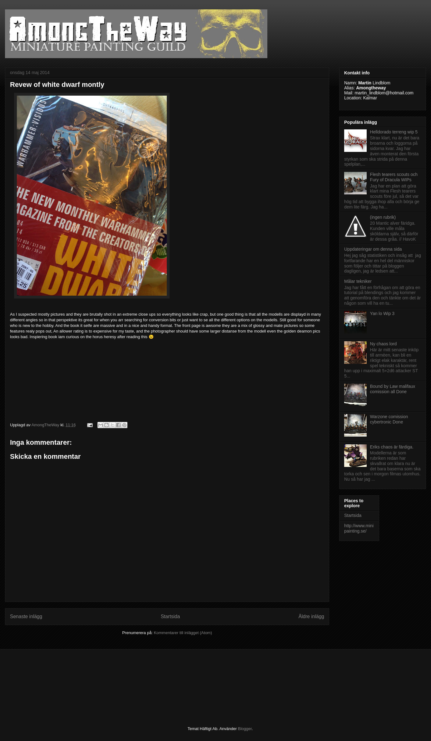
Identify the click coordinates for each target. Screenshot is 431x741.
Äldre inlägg (311, 616)
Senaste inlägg (26, 616)
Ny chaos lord (383, 343)
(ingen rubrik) (383, 217)
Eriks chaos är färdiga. (392, 446)
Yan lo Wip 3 (382, 313)
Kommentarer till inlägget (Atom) (183, 632)
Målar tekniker (358, 281)
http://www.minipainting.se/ (359, 528)
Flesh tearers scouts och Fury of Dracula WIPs (394, 177)
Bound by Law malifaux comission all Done (392, 389)
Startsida (170, 616)
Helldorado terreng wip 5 (394, 131)
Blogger (245, 728)
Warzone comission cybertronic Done (389, 419)
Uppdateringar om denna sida (373, 249)
